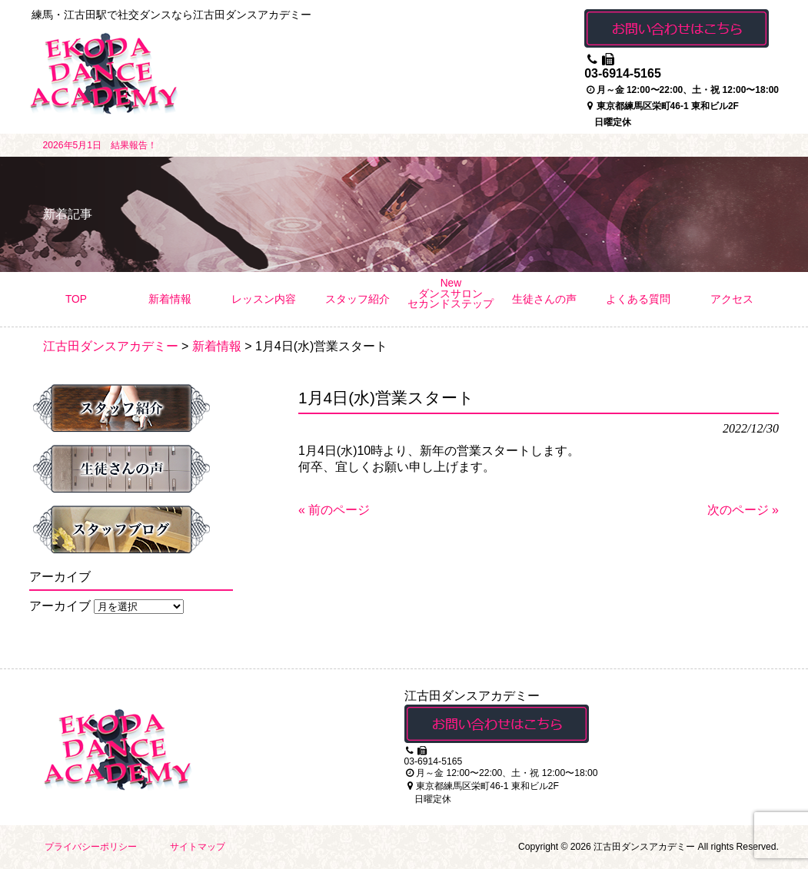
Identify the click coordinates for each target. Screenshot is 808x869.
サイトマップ (197, 846)
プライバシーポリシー (91, 846)
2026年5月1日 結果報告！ (100, 145)
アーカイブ (60, 605)
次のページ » (743, 509)
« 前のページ (334, 509)
